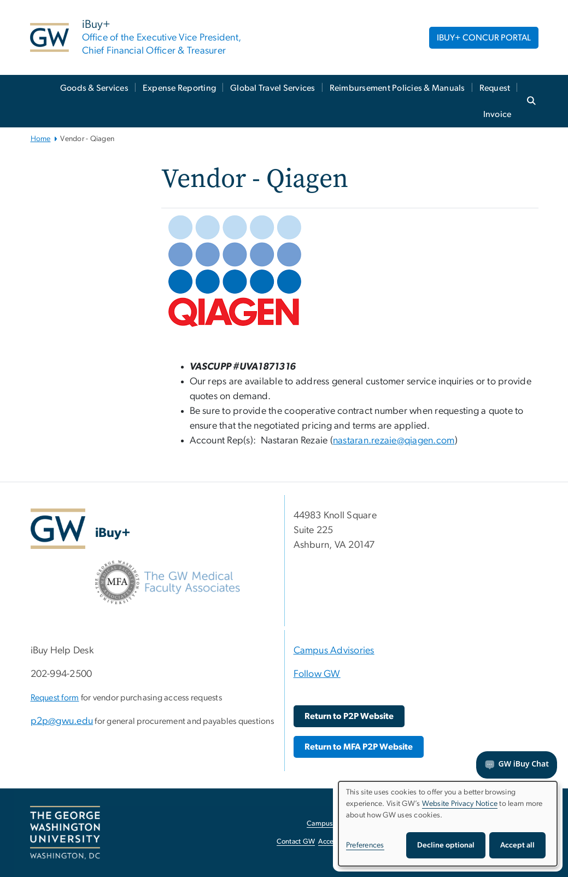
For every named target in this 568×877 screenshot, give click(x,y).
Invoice (497, 114)
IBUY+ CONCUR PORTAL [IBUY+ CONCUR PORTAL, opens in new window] (484, 37)
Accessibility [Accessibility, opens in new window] (337, 841)
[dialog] (447, 823)
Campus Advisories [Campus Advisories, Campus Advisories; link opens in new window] (334, 651)
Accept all (517, 845)
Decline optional (446, 845)
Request (495, 88)
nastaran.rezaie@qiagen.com (394, 441)
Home (41, 139)
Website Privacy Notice (460, 804)
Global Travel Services (272, 88)
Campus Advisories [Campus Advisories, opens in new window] (336, 823)
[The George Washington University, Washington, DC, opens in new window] (65, 833)
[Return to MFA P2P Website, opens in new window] (359, 747)
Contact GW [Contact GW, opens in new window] (296, 841)
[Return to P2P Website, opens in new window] (349, 716)
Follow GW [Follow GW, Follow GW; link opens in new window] (317, 674)
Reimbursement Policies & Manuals (397, 88)
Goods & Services (94, 88)
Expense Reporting (179, 88)
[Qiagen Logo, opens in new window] (234, 271)
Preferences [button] (365, 845)
